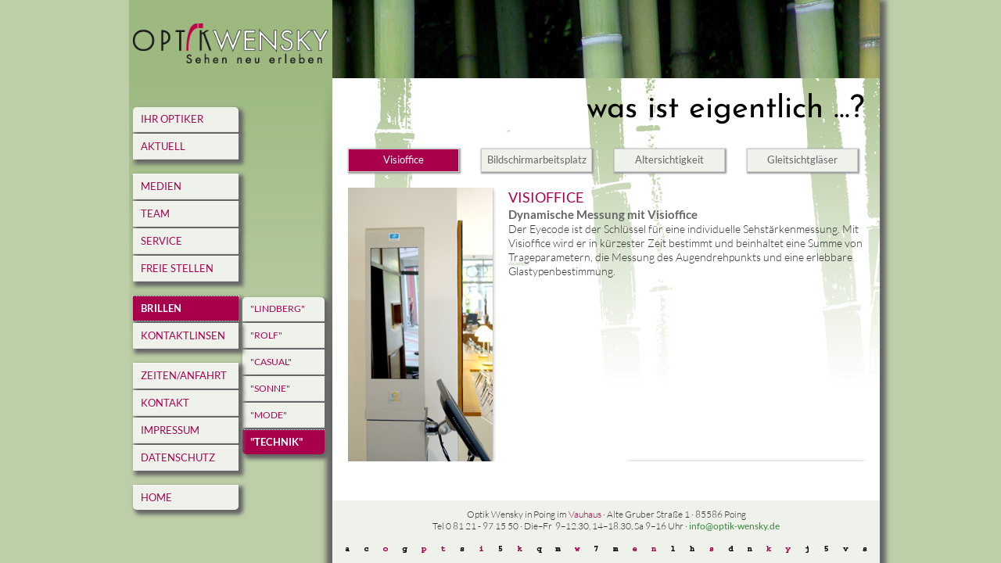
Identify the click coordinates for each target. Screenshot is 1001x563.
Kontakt (165, 402)
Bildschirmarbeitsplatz (537, 159)
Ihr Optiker (172, 119)
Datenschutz (178, 457)
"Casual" (271, 362)
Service (161, 241)
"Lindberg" (277, 308)
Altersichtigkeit (669, 159)
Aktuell (163, 146)
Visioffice (403, 159)
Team (155, 213)
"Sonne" (270, 388)
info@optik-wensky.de (734, 526)
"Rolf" (266, 335)
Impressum (170, 430)
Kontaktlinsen (183, 335)
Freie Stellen (177, 268)
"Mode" (268, 415)
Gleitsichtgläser (802, 159)
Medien (161, 186)
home (156, 497)
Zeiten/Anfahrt (184, 375)
